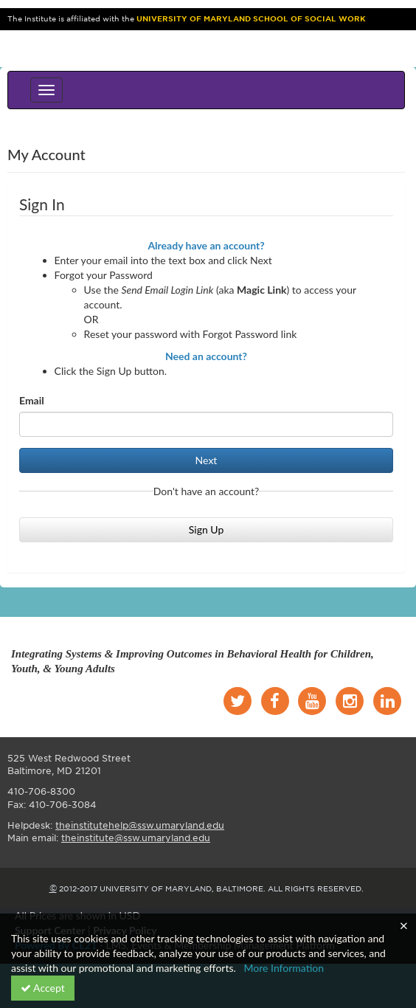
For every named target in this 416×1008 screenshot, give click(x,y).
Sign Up (206, 529)
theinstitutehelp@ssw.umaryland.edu (139, 825)
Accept (43, 987)
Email (31, 400)
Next (206, 460)
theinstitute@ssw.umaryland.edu (135, 837)
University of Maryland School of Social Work (251, 19)
